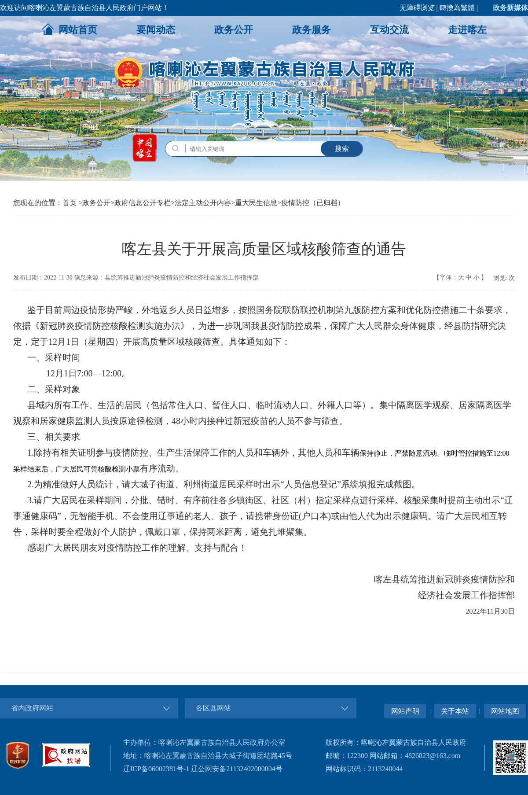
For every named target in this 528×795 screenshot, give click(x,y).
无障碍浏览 (417, 7)
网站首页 (69, 29)
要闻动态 (155, 29)
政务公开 (233, 29)
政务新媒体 (510, 7)
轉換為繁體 (457, 7)
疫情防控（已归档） (313, 202)
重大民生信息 (256, 202)
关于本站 (455, 711)
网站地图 (505, 711)
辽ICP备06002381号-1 (156, 769)
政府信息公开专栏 (142, 202)
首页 (69, 202)
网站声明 (405, 711)
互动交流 (389, 29)
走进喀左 (467, 29)
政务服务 (311, 29)
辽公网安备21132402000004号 (236, 769)
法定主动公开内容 (203, 202)
